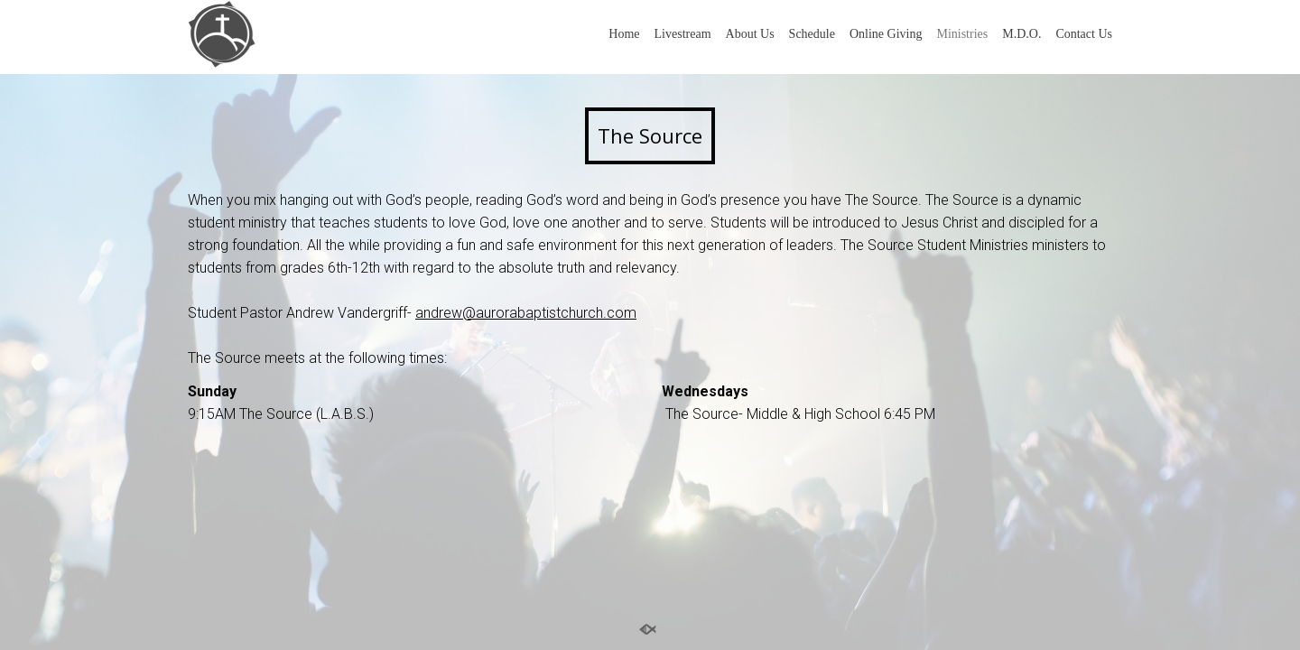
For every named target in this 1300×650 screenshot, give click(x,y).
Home (623, 34)
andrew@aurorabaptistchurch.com (525, 312)
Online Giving (886, 34)
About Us (750, 34)
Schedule (812, 34)
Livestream (683, 34)
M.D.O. (1021, 34)
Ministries (962, 34)
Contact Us (1083, 34)
